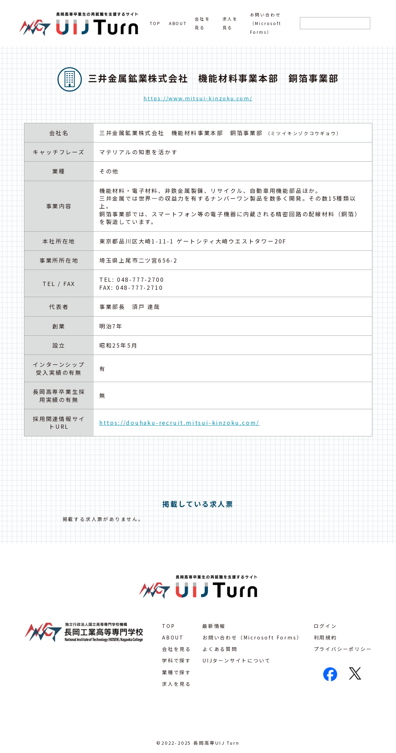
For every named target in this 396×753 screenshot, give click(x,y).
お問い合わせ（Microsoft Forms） (265, 23)
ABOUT (178, 23)
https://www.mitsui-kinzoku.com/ (198, 98)
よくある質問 (220, 648)
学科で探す (176, 660)
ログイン (325, 625)
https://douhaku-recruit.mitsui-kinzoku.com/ (179, 422)
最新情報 (214, 625)
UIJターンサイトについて (236, 660)
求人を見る (176, 683)
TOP (155, 23)
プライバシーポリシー (343, 648)
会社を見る (176, 648)
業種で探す (176, 672)
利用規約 (325, 637)
